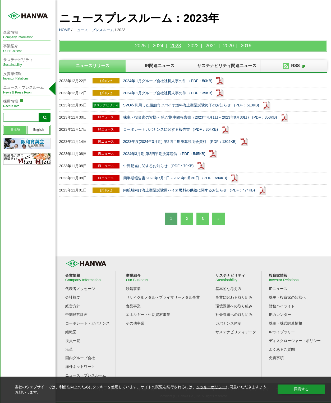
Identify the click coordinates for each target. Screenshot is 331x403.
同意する (301, 389)
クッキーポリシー (211, 387)
